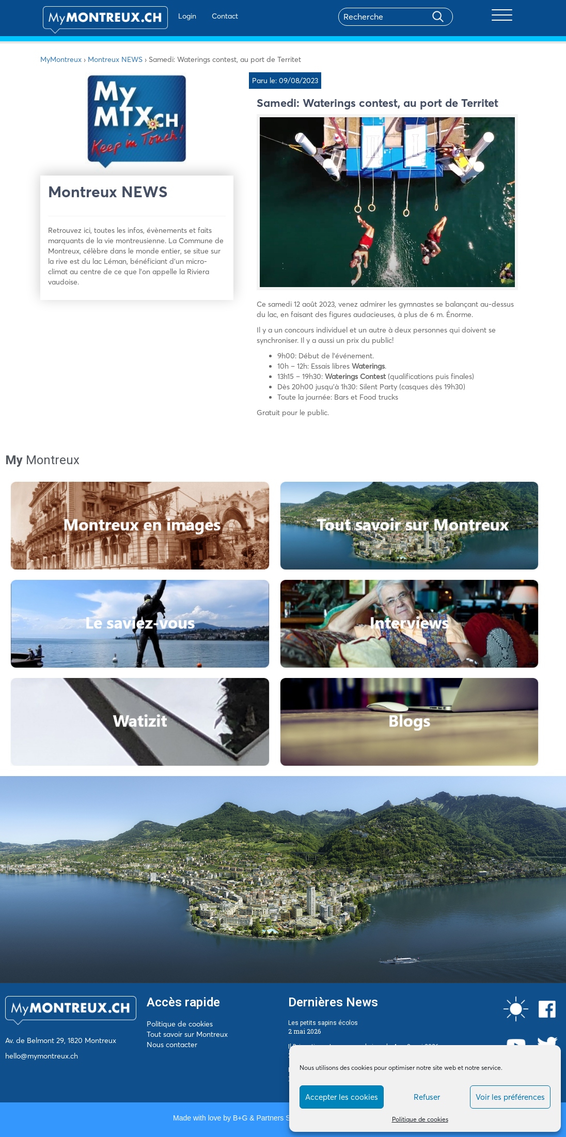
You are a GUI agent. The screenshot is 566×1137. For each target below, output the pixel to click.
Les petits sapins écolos (323, 1023)
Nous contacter (172, 1044)
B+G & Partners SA (264, 1118)
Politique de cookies (420, 1119)
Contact (205, 16)
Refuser (427, 1097)
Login (167, 16)
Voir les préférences (510, 1097)
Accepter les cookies (341, 1097)
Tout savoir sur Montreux (187, 1034)
